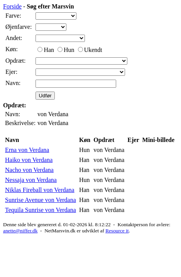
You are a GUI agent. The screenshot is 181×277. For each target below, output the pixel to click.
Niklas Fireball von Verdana (39, 190)
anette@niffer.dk (20, 231)
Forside (12, 6)
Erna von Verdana (27, 150)
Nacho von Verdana (29, 170)
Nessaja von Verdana (31, 180)
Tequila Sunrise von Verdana (40, 210)
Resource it (117, 231)
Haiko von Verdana (28, 160)
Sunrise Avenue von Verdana (40, 200)
